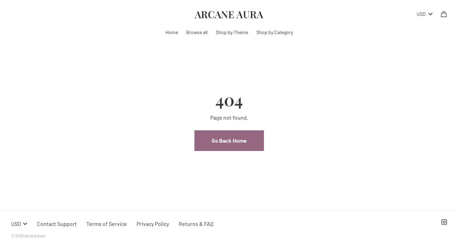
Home (172, 32)
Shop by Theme (232, 32)
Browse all (196, 32)
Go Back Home (229, 140)
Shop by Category (274, 32)
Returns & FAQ (196, 223)
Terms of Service (106, 223)
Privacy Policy (153, 223)
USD (425, 14)
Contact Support (57, 223)
